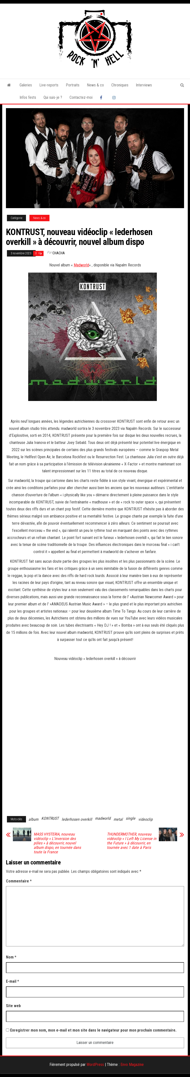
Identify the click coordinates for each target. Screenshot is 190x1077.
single (130, 818)
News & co (95, 85)
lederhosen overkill (77, 819)
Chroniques (119, 85)
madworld (103, 818)
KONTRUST (50, 818)
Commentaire (19, 881)
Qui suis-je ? (53, 97)
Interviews (144, 85)
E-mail (12, 981)
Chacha (58, 253)
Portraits (72, 85)
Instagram (115, 97)
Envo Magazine (132, 1064)
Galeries (26, 85)
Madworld (81, 265)
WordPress (95, 1064)
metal (118, 819)
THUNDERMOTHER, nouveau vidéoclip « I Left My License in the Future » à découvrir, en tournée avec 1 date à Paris (131, 841)
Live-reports (48, 85)
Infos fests (28, 97)
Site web (13, 1005)
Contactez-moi (81, 97)
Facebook (102, 97)
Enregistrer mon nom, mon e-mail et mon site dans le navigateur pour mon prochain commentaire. (93, 1030)
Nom (11, 957)
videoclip (145, 819)
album (33, 819)
